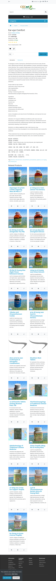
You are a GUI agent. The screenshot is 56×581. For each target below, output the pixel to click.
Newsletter (41, 566)
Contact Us (35, 1)
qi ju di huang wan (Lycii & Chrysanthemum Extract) (37, 315)
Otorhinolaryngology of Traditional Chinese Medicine (38, 403)
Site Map (21, 567)
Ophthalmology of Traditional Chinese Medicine (17, 447)
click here (14, 574)
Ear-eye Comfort (24, 25)
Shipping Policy (11, 564)
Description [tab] (12, 60)
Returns (20, 563)
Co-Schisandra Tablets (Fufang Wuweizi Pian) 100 (18, 403)
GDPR (20, 565)
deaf (9, 161)
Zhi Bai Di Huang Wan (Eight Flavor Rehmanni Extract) (17, 272)
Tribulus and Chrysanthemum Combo (16, 314)
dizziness (13, 159)
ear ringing (44, 159)
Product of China (16, 33)
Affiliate (31, 562)
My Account (42, 560)
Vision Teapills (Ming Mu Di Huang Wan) (37, 446)
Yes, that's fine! (7, 577)
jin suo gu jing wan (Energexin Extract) (37, 231)
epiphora (39, 159)
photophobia (33, 159)
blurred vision (19, 159)
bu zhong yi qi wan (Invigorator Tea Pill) (17, 231)
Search (15, 25)
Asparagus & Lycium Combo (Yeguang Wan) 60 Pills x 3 (17, 189)
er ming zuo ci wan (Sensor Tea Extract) (37, 189)
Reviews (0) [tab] (20, 60)
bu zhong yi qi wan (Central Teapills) (16, 534)
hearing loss (14, 161)
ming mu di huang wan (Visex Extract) (37, 271)
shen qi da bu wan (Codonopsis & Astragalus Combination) (16, 360)
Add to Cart (43, 54)
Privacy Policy (11, 567)
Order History (42, 562)
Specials (31, 564)
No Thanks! (16, 577)
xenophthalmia (26, 159)
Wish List (41, 564)
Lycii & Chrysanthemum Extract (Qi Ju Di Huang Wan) (36, 490)
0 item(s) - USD (28, 17)
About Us (10, 566)
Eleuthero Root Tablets (35, 359)
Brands (30, 560)
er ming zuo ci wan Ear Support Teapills (17, 488)
